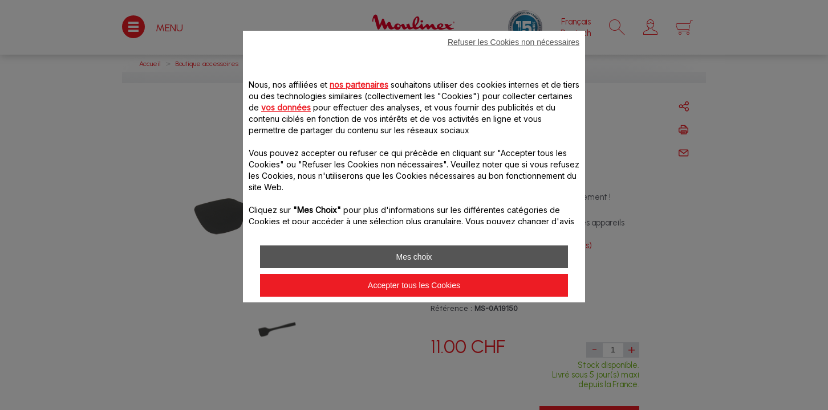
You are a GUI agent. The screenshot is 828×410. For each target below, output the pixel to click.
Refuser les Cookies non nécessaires (513, 42)
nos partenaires (359, 84)
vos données (286, 107)
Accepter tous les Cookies (414, 285)
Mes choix (414, 256)
